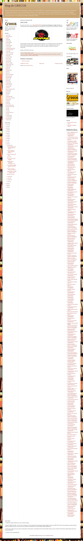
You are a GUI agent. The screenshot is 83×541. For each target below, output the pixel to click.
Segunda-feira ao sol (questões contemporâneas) (73, 454)
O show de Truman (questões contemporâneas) (73, 397)
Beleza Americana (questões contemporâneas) (72, 192)
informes (7, 81)
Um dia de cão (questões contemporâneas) (72, 486)
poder (24, 55)
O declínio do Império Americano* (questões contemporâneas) (71, 361)
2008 (7, 185)
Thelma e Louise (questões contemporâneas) (72, 469)
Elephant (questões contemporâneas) (71, 251)
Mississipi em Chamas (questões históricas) (71, 330)
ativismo (26, 54)
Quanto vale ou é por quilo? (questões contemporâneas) (72, 428)
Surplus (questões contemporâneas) (71, 459)
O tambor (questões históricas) (73, 399)
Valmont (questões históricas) (73, 500)
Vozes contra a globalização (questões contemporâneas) (72, 504)
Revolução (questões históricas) (71, 439)
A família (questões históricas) (73, 137)
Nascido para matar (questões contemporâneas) (73, 342)
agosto (8, 181)
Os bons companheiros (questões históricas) (71, 406)
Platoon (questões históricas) (72, 418)
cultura (40, 54)
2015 (7, 135)
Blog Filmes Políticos (11, 174)
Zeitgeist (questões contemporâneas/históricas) (72, 511)
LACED (69, 123)
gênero (7, 73)
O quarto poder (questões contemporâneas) (72, 391)
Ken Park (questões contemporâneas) (71, 300)
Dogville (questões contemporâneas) (71, 241)
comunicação (30, 54)
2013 (7, 138)
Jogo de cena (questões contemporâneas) (71, 295)
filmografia (8, 70)
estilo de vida (8, 62)
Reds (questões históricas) (72, 434)
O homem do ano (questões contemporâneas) (72, 369)
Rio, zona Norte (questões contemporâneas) (72, 444)
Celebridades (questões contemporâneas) (71, 200)
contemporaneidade (35, 54)
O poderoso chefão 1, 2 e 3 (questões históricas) (72, 389)
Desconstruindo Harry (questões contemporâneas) (72, 236)
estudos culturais (9, 64)
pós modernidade (9, 105)
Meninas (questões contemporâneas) (71, 316)
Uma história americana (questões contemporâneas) (72, 494)
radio (7, 109)
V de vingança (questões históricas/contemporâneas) (72, 499)
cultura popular (43, 54)
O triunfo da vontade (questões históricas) (71, 401)
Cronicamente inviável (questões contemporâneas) (72, 227)
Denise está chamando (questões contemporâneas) (72, 231)
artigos (7, 39)
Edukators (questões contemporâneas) (71, 249)
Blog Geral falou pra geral (72, 122)
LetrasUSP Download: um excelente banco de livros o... (11, 147)
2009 (7, 183)
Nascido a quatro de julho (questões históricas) (72, 340)
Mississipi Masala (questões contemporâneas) (72, 332)
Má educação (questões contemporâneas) (72, 335)
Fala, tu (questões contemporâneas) (71, 270)
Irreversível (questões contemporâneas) (71, 292)
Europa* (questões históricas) (73, 265)
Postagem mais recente (24, 63)
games (7, 71)
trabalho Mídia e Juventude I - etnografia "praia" (11, 172)
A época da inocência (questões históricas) (71, 165)
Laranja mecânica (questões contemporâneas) (72, 307)
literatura (7, 90)
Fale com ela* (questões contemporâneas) (72, 272)
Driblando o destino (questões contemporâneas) (73, 244)
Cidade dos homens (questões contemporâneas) (73, 207)
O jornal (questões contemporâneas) (71, 379)
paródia (7, 100)
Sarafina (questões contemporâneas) (71, 452)
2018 (7, 129)
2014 (7, 136)
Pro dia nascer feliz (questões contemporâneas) (73, 423)
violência (36, 55)
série (7, 113)
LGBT (7, 87)
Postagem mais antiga (58, 63)
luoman (43, 535)
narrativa (7, 99)
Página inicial (41, 63)
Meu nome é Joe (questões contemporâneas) (72, 321)
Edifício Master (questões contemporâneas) (72, 246)
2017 (7, 131)
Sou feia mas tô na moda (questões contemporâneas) (72, 457)
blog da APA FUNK (37, 25)
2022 (7, 124)
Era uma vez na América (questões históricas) (72, 261)
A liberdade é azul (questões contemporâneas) (72, 152)
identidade (48, 54)
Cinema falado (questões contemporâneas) (72, 212)
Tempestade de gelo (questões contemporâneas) (73, 461)
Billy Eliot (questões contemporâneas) (71, 195)
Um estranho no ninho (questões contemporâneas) (72, 489)
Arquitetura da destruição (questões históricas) (72, 177)
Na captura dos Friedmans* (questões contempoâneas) (72, 337)
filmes (7, 68)
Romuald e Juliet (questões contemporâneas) (72, 447)
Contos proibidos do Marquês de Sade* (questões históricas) (73, 220)
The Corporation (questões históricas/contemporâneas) (72, 466)
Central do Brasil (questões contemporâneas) (72, 202)
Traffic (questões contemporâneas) (70, 477)
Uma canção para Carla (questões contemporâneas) (72, 491)
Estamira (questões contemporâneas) (71, 263)
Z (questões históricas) (71, 508)
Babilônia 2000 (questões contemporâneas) (72, 190)
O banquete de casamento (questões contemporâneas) (72, 356)
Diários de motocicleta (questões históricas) (71, 239)
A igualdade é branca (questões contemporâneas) (72, 149)
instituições (8, 83)
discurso (7, 58)
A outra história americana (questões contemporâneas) (72, 159)
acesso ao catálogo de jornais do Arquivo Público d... (11, 151)
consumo (7, 46)
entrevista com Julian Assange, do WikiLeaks (11, 169)
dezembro (9, 145)
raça (6, 108)
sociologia (33, 55)
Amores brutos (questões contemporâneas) (72, 172)
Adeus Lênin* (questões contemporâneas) (72, 168)
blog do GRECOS (15, 5)
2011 (7, 142)
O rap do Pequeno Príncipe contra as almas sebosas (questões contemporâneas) (72, 394)
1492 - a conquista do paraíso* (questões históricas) (73, 133)
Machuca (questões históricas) (73, 311)
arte (6, 38)
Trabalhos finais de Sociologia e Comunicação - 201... (11, 162)
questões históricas (9, 106)
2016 (7, 133)
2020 (7, 128)
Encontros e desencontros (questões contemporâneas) (72, 256)
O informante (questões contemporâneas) (72, 376)
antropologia (8, 36)
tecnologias (8, 118)
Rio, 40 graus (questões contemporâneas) (72, 442)
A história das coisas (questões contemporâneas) (73, 144)
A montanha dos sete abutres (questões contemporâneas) (72, 154)
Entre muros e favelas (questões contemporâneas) (72, 259)
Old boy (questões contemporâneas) (71, 404)
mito (7, 94)
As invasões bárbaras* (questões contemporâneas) (72, 180)
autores (7, 43)
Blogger (51, 535)
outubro (8, 178)
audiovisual (8, 42)
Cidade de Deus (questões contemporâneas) (72, 205)
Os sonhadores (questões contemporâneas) (72, 411)
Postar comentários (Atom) (28, 65)
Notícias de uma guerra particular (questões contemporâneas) (71, 350)
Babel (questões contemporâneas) (70, 187)
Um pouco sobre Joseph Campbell (11, 159)
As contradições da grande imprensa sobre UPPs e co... (11, 166)
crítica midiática (9, 49)
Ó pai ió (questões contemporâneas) (71, 513)
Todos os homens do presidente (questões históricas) (71, 474)
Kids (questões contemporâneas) (70, 302)
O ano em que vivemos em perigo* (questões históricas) (72, 353)
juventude (7, 86)
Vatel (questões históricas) (72, 502)
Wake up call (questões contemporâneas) (71, 507)
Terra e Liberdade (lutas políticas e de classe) (72, 464)
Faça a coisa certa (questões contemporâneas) (72, 275)
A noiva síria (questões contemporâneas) (71, 157)
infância (7, 80)
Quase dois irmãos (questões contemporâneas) (72, 430)
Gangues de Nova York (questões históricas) (71, 277)
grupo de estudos (9, 74)
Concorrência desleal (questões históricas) (71, 217)
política (26, 55)
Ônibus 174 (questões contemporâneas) (71, 516)
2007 (7, 187)
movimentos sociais (9, 97)
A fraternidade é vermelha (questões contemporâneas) (72, 142)
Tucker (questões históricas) (72, 484)
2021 (7, 126)
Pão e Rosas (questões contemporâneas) (71, 425)
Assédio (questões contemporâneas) (71, 185)
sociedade (29, 55)
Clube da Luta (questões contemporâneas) (72, 215)
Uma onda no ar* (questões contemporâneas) (72, 496)
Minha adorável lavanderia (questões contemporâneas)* (72, 327)
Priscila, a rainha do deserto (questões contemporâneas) (72, 420)
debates (7, 55)
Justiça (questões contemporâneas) (70, 297)
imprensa (7, 78)
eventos (7, 67)
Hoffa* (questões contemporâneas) (70, 287)
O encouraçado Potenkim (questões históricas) (72, 364)
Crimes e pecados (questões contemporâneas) (72, 225)
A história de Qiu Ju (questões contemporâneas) (73, 147)
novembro (9, 176)
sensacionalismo (9, 112)
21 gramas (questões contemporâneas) (71, 135)
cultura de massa (9, 52)
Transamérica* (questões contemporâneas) (72, 480)
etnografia (8, 65)
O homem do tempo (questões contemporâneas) (73, 372)
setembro (9, 179)
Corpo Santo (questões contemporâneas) (71, 222)
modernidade (8, 96)
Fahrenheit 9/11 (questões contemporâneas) (72, 267)
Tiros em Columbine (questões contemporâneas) (73, 471)
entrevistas (8, 61)
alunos (7, 35)
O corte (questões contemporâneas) (71, 358)
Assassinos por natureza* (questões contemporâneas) (72, 182)
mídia (7, 93)
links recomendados (53, 54)
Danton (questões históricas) (72, 229)
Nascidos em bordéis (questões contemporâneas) (72, 345)
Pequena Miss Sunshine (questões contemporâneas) (72, 416)
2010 (7, 143)
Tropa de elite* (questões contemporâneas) (72, 482)
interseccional (8, 84)
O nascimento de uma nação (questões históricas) (72, 384)
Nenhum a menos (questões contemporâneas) (72, 347)
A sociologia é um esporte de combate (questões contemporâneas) (72, 162)
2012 (7, 140)
